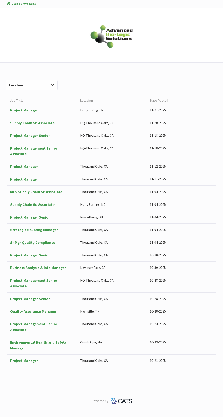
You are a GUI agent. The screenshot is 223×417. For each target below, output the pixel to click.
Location (31, 85)
